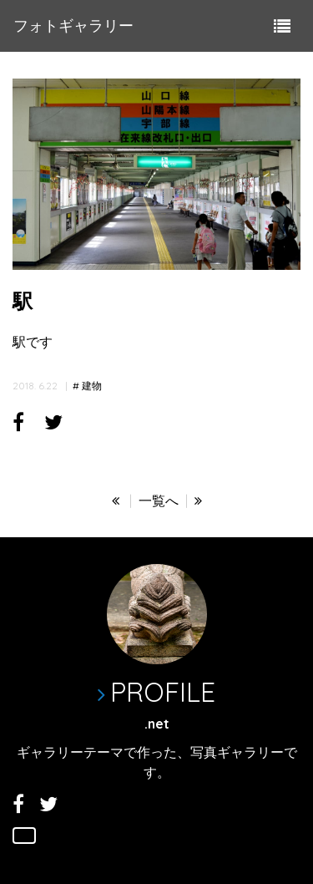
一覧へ (159, 500)
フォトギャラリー (73, 25)
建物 (92, 385)
